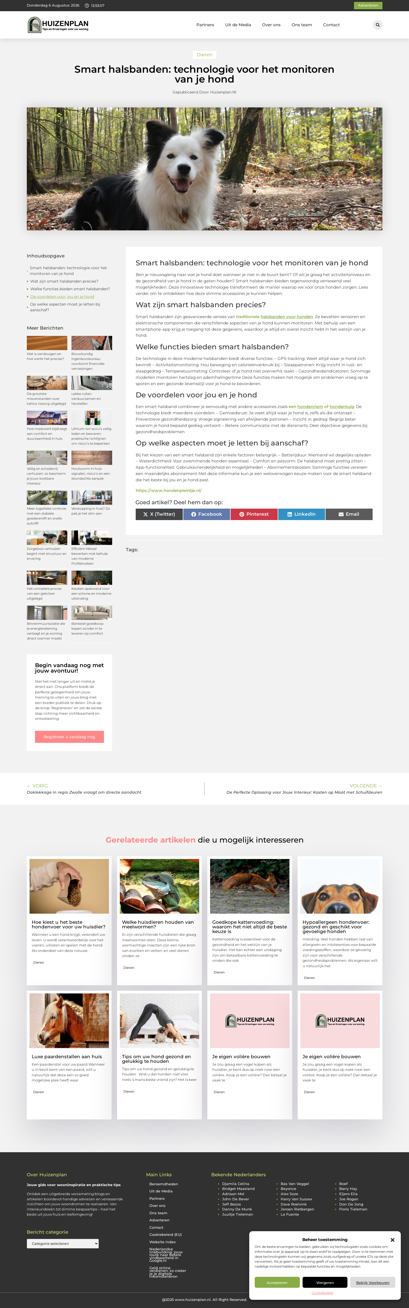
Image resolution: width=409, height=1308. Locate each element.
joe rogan (348, 1199)
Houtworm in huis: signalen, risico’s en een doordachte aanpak (90, 473)
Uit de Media (238, 24)
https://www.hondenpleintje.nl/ (169, 490)
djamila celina (235, 1184)
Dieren (204, 54)
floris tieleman (353, 1209)
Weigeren (325, 1282)
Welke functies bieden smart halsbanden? (70, 288)
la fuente (290, 1214)
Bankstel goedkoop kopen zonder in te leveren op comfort (87, 628)
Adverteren (159, 1220)
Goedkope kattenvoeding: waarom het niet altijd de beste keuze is (249, 926)
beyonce (288, 1189)
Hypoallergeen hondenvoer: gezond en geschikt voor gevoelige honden (336, 926)
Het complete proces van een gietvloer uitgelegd (44, 593)
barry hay (348, 1189)
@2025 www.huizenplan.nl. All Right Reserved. (204, 1299)
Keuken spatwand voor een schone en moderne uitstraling (91, 593)
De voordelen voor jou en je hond (62, 296)
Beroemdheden (163, 1184)
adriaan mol (233, 1194)
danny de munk (237, 1209)
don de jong (351, 1204)
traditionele (274, 316)
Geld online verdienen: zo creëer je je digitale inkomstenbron (167, 1272)
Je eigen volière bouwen (242, 1056)
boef (343, 1184)
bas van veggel (295, 1184)
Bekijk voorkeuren (373, 1282)
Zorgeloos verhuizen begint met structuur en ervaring (46, 554)
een (306, 406)
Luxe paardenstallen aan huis (67, 1056)
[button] (392, 1240)
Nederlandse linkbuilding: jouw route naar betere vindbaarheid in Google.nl (166, 1255)
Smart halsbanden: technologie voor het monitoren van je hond (68, 270)
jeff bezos (231, 1204)
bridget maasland (238, 1189)
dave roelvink (294, 1204)
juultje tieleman (237, 1214)
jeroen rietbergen (297, 1209)
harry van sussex (296, 1199)
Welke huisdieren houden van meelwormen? (158, 924)
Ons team (302, 24)
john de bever (235, 1199)
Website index (162, 1242)
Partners (205, 24)
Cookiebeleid (322, 1293)
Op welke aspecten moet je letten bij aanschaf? (65, 307)
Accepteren (277, 1282)
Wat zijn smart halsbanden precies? (64, 281)
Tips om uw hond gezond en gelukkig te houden (156, 1059)
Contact (331, 24)
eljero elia (348, 1194)
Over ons (271, 24)
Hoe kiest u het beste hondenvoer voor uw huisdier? (69, 924)
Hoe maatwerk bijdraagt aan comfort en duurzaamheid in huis (47, 434)
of (339, 406)
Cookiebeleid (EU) (165, 1235)
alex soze (289, 1194)
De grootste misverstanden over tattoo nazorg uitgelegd (46, 399)
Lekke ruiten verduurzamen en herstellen (86, 399)
